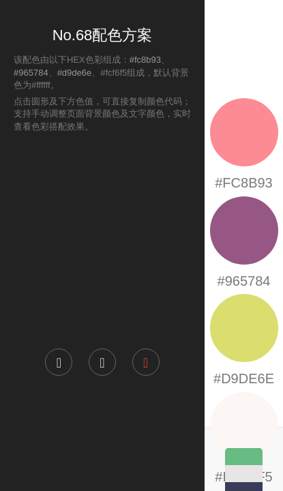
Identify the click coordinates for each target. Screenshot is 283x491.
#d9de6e (74, 73)
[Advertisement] (102, 239)
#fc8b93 (145, 60)
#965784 (31, 73)
